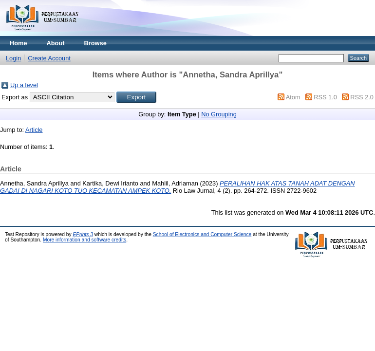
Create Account (49, 58)
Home (18, 43)
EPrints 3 (83, 234)
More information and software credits (84, 239)
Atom (293, 97)
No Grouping (219, 114)
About (56, 43)
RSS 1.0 (325, 97)
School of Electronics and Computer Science (202, 234)
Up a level (24, 85)
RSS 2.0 (362, 97)
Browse (95, 43)
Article (34, 129)
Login (13, 58)
